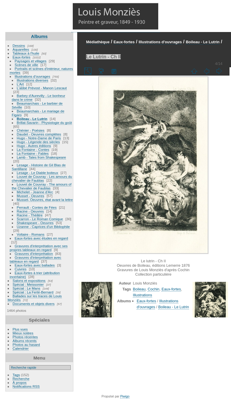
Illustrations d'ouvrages (32, 76)
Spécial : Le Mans (27, 288)
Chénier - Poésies (31, 130)
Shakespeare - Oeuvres (35, 223)
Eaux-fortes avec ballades (35, 265)
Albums (39, 36)
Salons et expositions (29, 280)
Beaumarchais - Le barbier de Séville (37, 105)
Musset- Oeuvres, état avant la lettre (45, 200)
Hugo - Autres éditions (34, 146)
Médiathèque (97, 42)
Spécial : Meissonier (28, 284)
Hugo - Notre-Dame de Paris (39, 138)
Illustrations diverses (33, 80)
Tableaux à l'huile (26, 53)
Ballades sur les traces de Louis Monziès (35, 298)
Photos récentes (25, 337)
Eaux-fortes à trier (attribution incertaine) (35, 275)
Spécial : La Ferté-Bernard (33, 292)
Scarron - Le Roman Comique (40, 219)
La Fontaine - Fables (33, 153)
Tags (16, 375)
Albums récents (25, 341)
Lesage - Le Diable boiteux (37, 173)
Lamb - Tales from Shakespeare (41, 157)
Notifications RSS (26, 386)
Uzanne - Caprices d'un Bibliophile (43, 227)
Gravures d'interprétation (34, 253)
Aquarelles (21, 49)
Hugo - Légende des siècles (38, 142)
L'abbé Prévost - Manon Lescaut (42, 88)
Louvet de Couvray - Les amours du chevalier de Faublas (42, 178)
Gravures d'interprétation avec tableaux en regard (35, 259)
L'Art (20, 84)
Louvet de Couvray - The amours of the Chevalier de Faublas (42, 186)
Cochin (153, 289)
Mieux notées (23, 333)
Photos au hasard (26, 344)
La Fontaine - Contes (33, 149)
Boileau (139, 289)
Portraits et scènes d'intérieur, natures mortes (41, 70)
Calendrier (21, 348)
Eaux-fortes (21, 57)
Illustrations (142, 295)
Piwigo (124, 396)
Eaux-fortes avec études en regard (41, 238)
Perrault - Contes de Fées (37, 207)
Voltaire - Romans (31, 234)
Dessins (19, 45)
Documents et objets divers (34, 304)
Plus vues (20, 329)
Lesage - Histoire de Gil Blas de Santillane (39, 167)
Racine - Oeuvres (30, 211)
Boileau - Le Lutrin (32, 119)
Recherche (21, 379)
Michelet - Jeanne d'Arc (35, 192)
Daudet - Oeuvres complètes (39, 134)
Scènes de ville (26, 65)
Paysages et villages (30, 61)
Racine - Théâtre (30, 215)
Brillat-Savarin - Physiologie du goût (44, 122)
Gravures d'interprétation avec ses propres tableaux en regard (39, 248)
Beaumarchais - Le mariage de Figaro (38, 113)
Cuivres (21, 269)
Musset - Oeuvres (30, 196)
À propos (20, 382)
